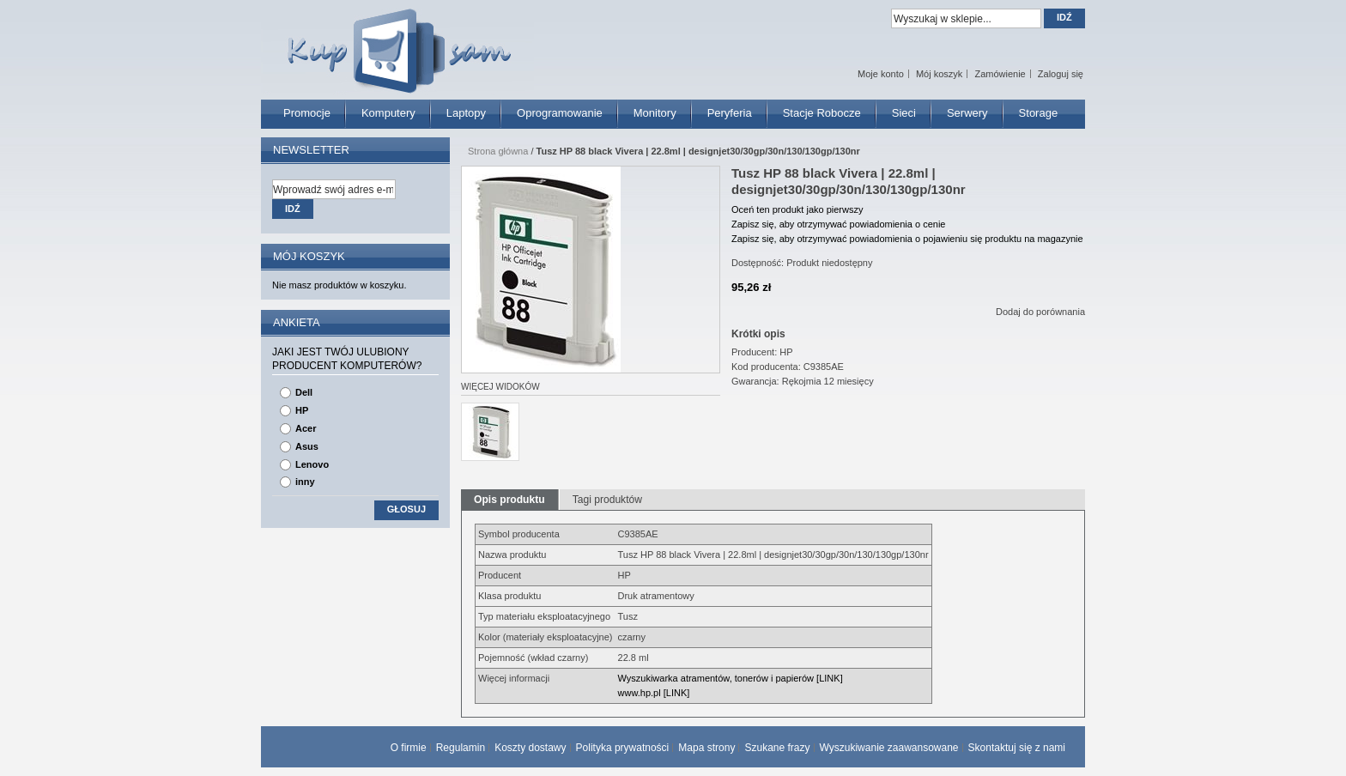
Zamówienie (999, 74)
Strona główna (498, 151)
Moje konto (881, 74)
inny (305, 481)
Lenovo (312, 464)
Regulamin (460, 748)
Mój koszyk (939, 74)
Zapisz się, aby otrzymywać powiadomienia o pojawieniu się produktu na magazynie (907, 238)
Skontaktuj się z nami (1016, 748)
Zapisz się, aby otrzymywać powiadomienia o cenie (838, 224)
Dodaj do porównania (1040, 311)
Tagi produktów (607, 500)
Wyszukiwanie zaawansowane (889, 748)
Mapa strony (706, 748)
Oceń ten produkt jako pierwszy (797, 209)
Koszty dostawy (530, 748)
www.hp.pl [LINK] (654, 693)
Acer (305, 428)
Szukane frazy (776, 748)
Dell (303, 392)
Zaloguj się (1060, 74)
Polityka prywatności (623, 748)
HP (301, 410)
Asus (306, 446)
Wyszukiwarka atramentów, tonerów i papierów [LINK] (730, 678)
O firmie (409, 748)
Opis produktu (509, 500)
